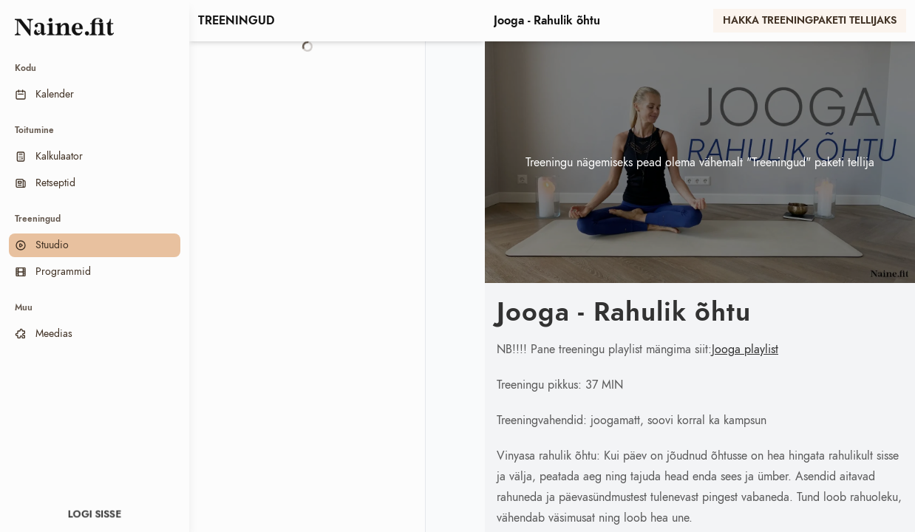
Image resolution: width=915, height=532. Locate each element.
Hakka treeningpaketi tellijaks (810, 21)
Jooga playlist (745, 349)
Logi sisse (95, 514)
